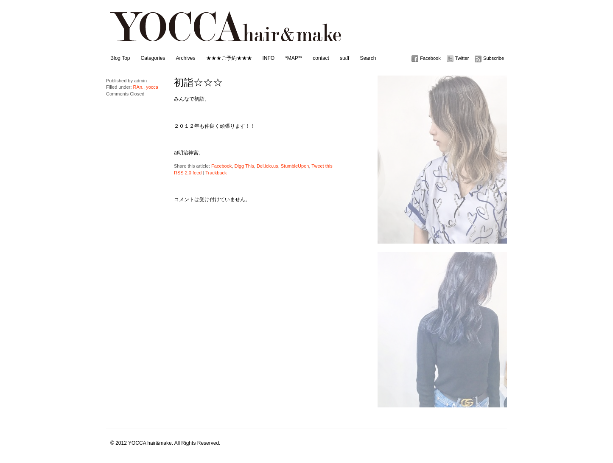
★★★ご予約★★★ (229, 58)
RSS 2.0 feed (188, 172)
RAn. (138, 87)
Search (368, 58)
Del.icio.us (267, 165)
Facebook (430, 58)
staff (344, 58)
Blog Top (120, 58)
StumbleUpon (295, 165)
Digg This (244, 165)
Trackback (216, 172)
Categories (152, 58)
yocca (152, 87)
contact (321, 58)
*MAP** (293, 58)
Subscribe (493, 58)
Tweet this (322, 165)
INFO (269, 58)
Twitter (462, 58)
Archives (186, 58)
